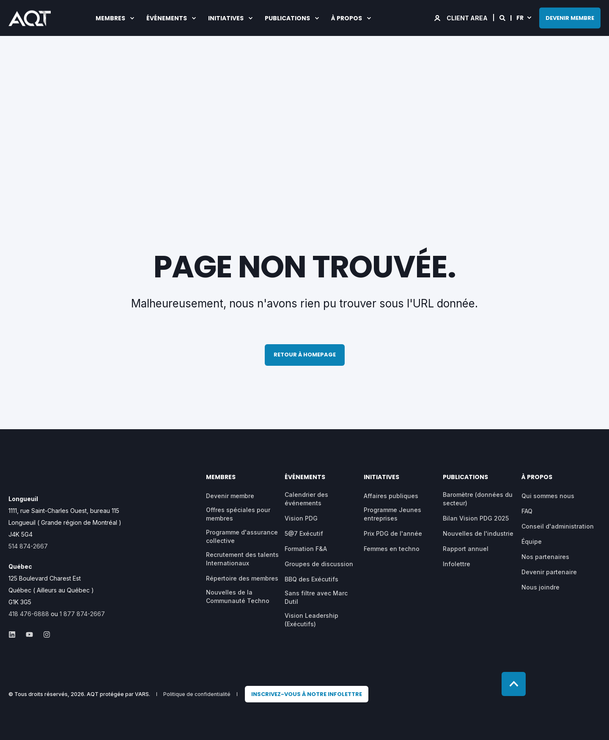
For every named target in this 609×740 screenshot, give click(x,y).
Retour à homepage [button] (305, 355)
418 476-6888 (28, 613)
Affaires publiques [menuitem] (391, 495)
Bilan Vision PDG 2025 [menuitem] (476, 518)
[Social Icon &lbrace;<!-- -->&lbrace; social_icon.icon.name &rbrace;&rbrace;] (14, 634)
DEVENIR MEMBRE (570, 18)
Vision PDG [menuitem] (301, 518)
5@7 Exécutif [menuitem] (304, 533)
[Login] (461, 17)
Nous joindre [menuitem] (540, 587)
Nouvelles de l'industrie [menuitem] (478, 533)
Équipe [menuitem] (531, 541)
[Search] (503, 17)
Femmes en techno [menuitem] (392, 548)
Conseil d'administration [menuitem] (557, 526)
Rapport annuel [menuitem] (465, 548)
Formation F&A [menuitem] (306, 548)
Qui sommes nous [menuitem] (547, 495)
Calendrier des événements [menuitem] (306, 499)
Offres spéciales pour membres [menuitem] (238, 514)
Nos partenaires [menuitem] (545, 556)
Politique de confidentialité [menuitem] (196, 694)
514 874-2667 (28, 546)
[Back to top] (514, 684)
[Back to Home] (29, 20)
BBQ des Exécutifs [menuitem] (311, 579)
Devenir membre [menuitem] (230, 495)
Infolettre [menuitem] (456, 563)
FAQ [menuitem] (526, 511)
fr (520, 17)
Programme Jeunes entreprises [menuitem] (392, 514)
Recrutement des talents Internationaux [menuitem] (242, 559)
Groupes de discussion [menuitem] (319, 563)
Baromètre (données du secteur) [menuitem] (478, 499)
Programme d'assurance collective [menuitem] (242, 536)
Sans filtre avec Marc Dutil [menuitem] (316, 597)
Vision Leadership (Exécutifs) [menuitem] (311, 620)
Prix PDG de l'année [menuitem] (393, 533)
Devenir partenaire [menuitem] (549, 572)
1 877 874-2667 (82, 613)
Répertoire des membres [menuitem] (242, 578)
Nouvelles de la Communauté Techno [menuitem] (237, 596)
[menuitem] (306, 694)
